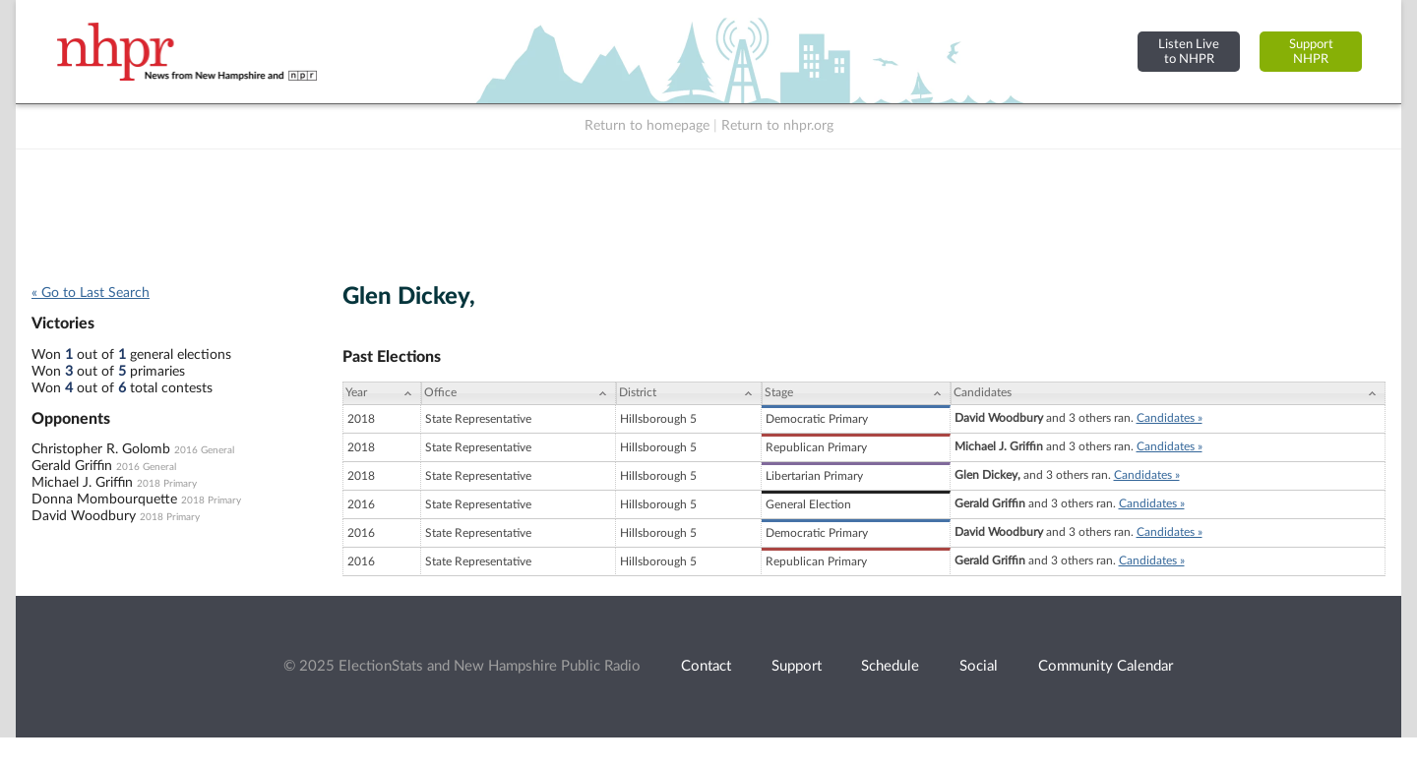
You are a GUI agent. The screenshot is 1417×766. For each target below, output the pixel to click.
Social (978, 666)
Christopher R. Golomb (100, 449)
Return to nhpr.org (777, 126)
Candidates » (1169, 418)
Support (796, 666)
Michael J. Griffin (82, 483)
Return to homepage (647, 126)
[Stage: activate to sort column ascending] (856, 393)
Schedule (890, 666)
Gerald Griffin (71, 466)
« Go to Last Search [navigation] (90, 293)
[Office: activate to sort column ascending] (518, 393)
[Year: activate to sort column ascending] (381, 393)
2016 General (204, 450)
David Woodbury (83, 516)
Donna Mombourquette (104, 499)
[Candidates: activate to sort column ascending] (1168, 393)
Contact (706, 666)
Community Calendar (1105, 666)
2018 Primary (167, 484)
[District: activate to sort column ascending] (689, 393)
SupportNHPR (1311, 51)
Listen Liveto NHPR (1188, 51)
